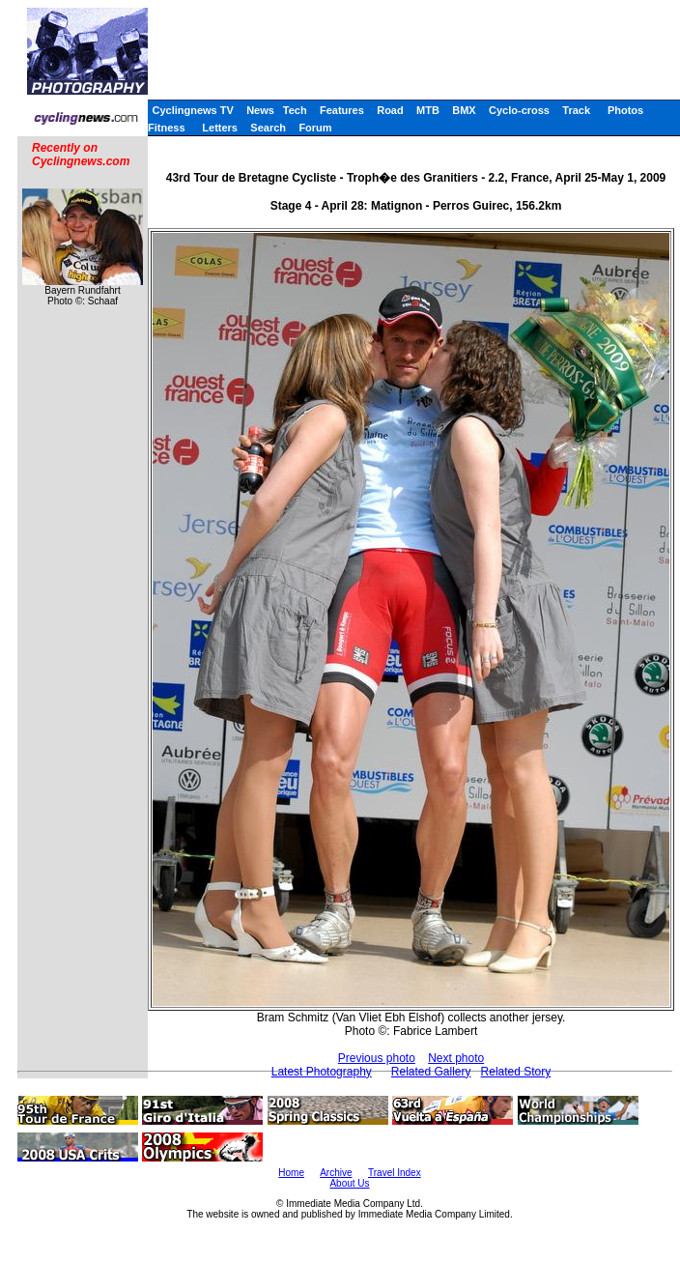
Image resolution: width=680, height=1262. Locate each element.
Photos (625, 110)
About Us (349, 1183)
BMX (463, 110)
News (260, 110)
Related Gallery (431, 1071)
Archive (336, 1172)
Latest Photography (321, 1071)
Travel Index (394, 1172)
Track (576, 110)
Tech (295, 110)
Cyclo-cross (519, 110)
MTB (427, 110)
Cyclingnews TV (192, 110)
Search (268, 127)
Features (342, 110)
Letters (220, 127)
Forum (314, 127)
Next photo (456, 1058)
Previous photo (376, 1058)
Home (291, 1172)
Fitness (166, 127)
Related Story (516, 1071)
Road (390, 110)
